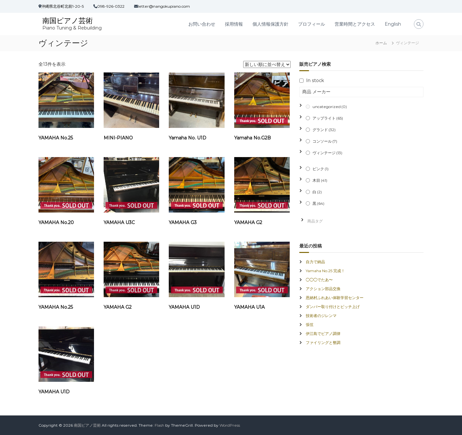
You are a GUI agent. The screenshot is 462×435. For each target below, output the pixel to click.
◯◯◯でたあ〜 (319, 279)
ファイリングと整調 (323, 342)
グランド (324, 129)
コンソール (324, 141)
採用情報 (234, 24)
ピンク (320, 168)
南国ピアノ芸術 (67, 20)
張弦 (309, 324)
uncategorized (329, 106)
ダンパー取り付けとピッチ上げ (333, 306)
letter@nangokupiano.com (164, 6)
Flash (159, 425)
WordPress (229, 425)
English (393, 24)
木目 (319, 180)
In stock (315, 80)
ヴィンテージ (327, 152)
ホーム (381, 42)
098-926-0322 (110, 6)
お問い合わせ (201, 24)
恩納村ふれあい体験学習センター (335, 297)
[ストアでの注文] (267, 64)
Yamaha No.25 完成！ (325, 270)
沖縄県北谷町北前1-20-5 (62, 6)
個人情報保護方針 (270, 24)
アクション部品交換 (323, 288)
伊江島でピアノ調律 (323, 333)
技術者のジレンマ (321, 315)
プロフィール (311, 24)
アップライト (327, 118)
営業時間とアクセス (355, 24)
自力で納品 (315, 261)
